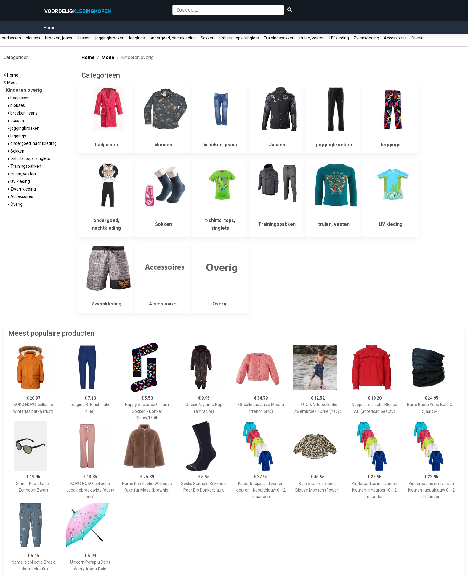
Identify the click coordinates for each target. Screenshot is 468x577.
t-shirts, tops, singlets (239, 38)
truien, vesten (311, 38)
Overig (417, 38)
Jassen (83, 38)
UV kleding (339, 38)
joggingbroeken (110, 38)
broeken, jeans (58, 38)
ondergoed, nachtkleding (173, 38)
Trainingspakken (279, 38)
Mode (13, 82)
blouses (33, 38)
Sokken (207, 38)
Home (49, 28)
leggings (137, 38)
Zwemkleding (366, 38)
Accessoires (395, 38)
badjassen (11, 38)
